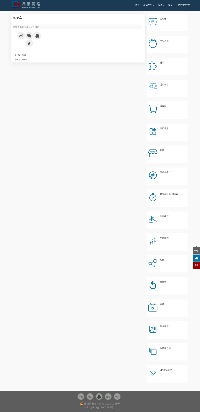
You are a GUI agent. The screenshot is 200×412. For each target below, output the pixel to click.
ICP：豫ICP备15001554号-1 (100, 407)
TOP (196, 250)
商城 (24, 55)
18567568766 (183, 5)
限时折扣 (26, 59)
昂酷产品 (148, 5)
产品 (81, 396)
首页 (137, 5)
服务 (161, 5)
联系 (170, 5)
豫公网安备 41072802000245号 (100, 403)
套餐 (108, 396)
